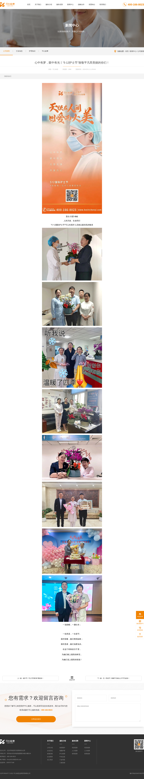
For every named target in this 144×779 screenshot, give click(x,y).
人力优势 (75, 750)
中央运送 (62, 756)
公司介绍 (50, 747)
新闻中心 (70, 4)
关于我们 (38, 4)
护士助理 (62, 753)
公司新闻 (141, 51)
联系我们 (103, 4)
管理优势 (75, 753)
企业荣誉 (50, 756)
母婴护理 (62, 750)
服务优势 (59, 4)
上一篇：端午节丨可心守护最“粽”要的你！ (30, 678)
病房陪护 (62, 747)
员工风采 (50, 759)
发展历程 (50, 753)
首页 (28, 4)
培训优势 (75, 747)
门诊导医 (62, 759)
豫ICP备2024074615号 (137, 773)
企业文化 (50, 750)
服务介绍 (49, 4)
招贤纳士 (92, 4)
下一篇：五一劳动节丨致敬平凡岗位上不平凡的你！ (113, 678)
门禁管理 (62, 763)
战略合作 (81, 4)
